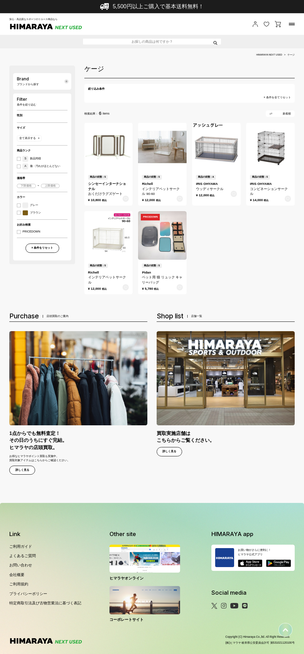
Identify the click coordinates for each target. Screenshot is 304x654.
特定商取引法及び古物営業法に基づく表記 (45, 603)
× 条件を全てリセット (277, 97)
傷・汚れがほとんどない (41, 166)
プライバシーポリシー (28, 594)
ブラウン (31, 213)
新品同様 (31, 158)
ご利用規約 (18, 584)
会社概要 (16, 575)
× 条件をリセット (42, 247)
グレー (30, 205)
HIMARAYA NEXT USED (269, 55)
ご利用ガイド (20, 546)
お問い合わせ (20, 565)
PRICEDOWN (31, 231)
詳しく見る (22, 470)
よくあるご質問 (22, 556)
